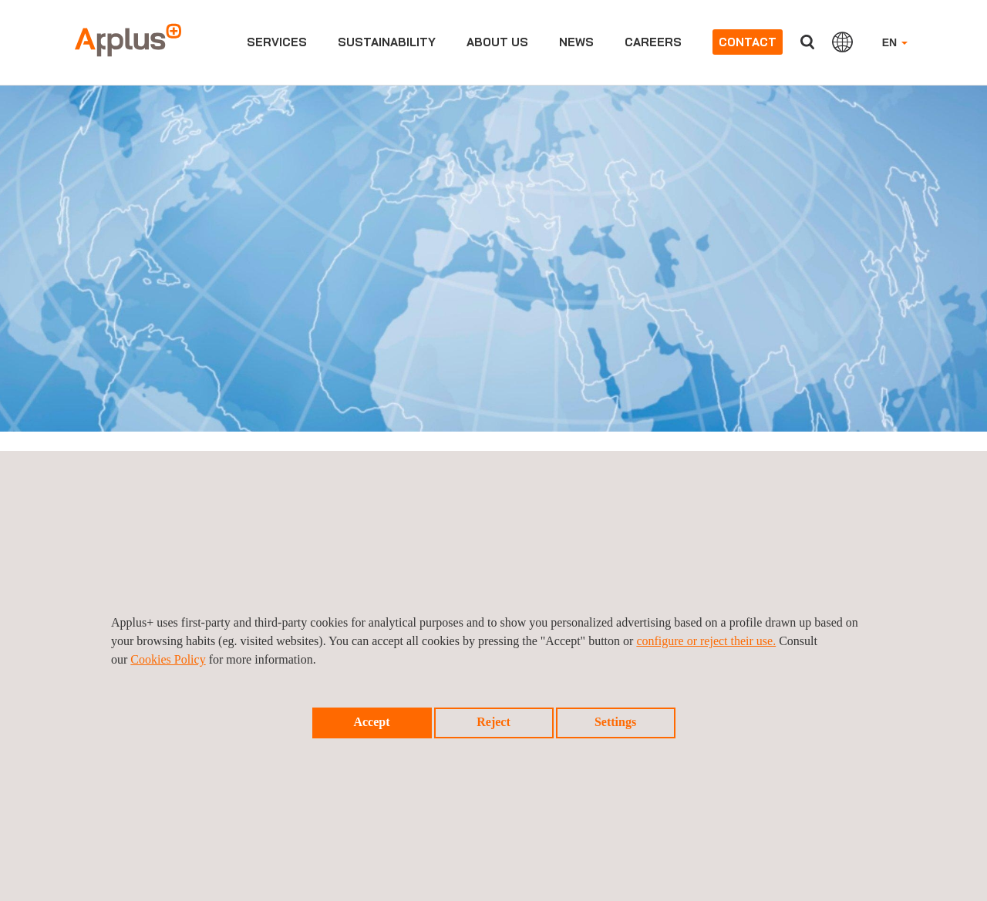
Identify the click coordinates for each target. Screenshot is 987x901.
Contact (747, 42)
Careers (653, 42)
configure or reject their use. (706, 640)
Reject (493, 721)
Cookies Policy (167, 659)
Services (277, 42)
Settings (615, 721)
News (576, 42)
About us (497, 42)
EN (895, 42)
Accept (371, 721)
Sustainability (387, 42)
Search (807, 42)
